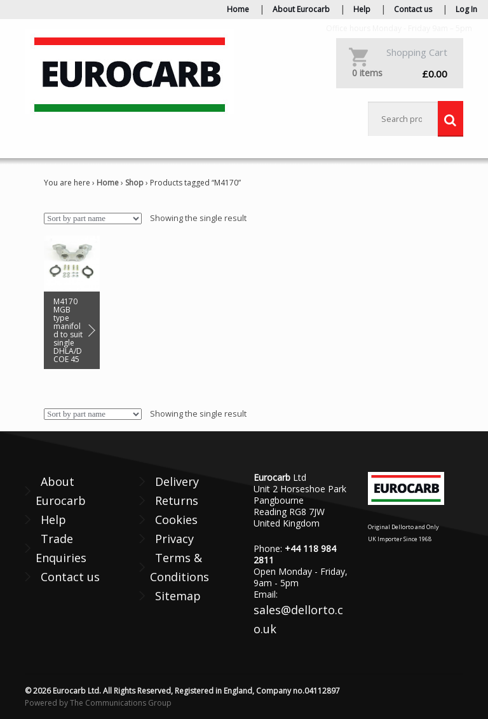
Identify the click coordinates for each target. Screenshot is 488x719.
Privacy (174, 538)
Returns (176, 500)
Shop (134, 182)
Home (238, 9)
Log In (466, 9)
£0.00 (399, 73)
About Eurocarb (301, 9)
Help (361, 9)
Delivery (177, 481)
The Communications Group (121, 702)
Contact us (413, 9)
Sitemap (178, 595)
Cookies (176, 519)
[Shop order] (93, 218)
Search (450, 119)
